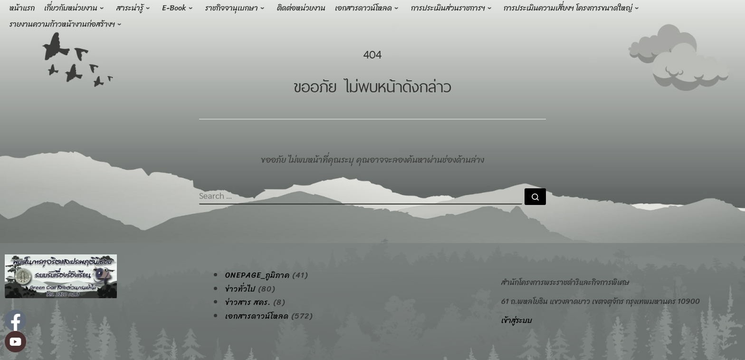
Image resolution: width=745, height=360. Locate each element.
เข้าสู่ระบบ (516, 320)
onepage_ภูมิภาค (257, 275)
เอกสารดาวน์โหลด (257, 316)
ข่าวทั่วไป (240, 289)
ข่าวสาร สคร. (248, 302)
